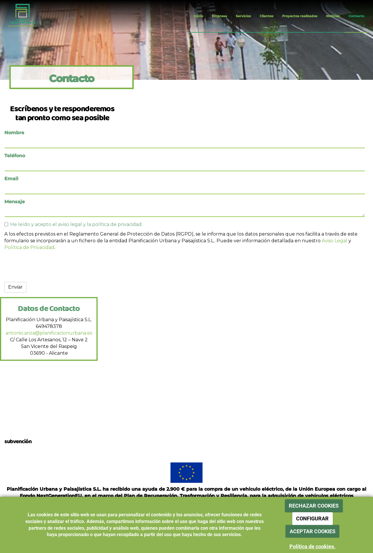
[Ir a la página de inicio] (18, 16)
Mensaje (14, 201)
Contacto (356, 16)
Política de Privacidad (29, 247)
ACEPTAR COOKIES (312, 531)
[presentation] (48, 266)
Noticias (333, 16)
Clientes (266, 16)
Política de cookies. (312, 546)
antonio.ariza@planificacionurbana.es (49, 333)
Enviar (15, 287)
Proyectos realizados (299, 16)
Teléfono (14, 155)
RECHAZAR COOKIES (314, 506)
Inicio (198, 16)
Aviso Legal (334, 240)
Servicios (243, 16)
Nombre (14, 132)
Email (11, 178)
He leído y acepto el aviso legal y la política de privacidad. (73, 224)
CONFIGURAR (312, 518)
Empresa (219, 16)
